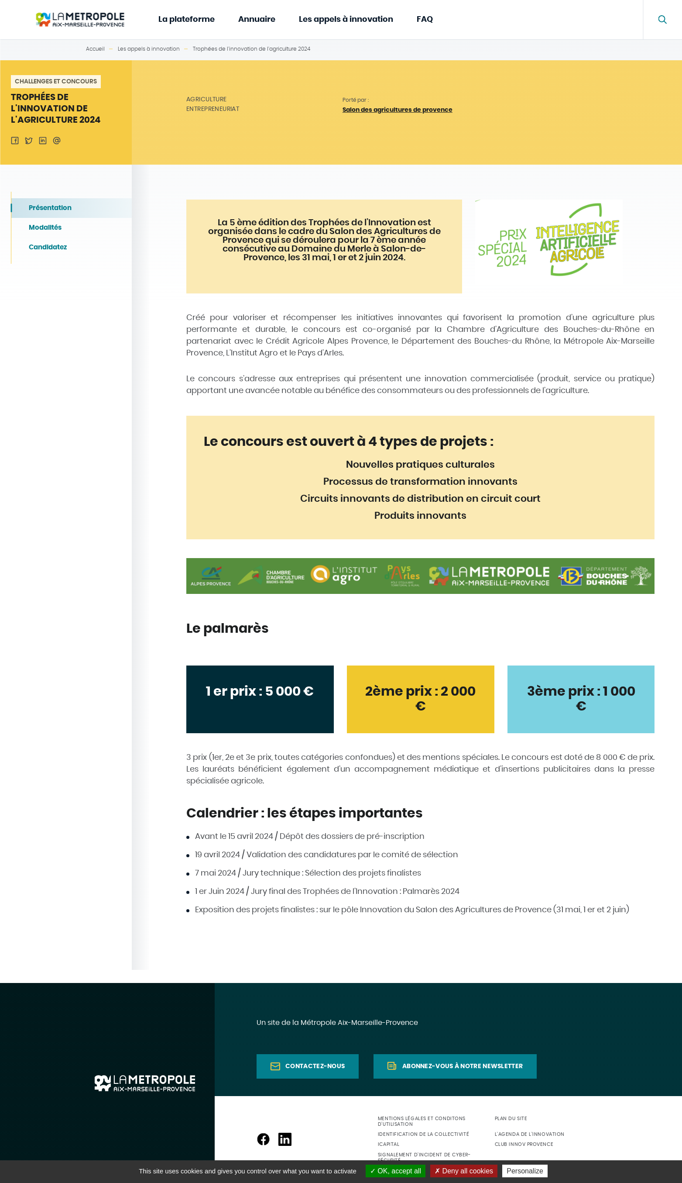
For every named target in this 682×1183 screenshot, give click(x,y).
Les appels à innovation (346, 20)
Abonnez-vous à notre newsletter (462, 1066)
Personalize (525, 1171)
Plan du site (511, 1118)
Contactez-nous (315, 1066)
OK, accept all (395, 1171)
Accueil (95, 49)
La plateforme (186, 20)
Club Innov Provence (524, 1144)
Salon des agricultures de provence (397, 110)
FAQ (425, 20)
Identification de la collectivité (423, 1134)
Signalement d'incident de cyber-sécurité (424, 1157)
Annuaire (256, 20)
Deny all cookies (464, 1171)
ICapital (388, 1144)
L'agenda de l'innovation (530, 1134)
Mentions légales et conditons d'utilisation (422, 1121)
